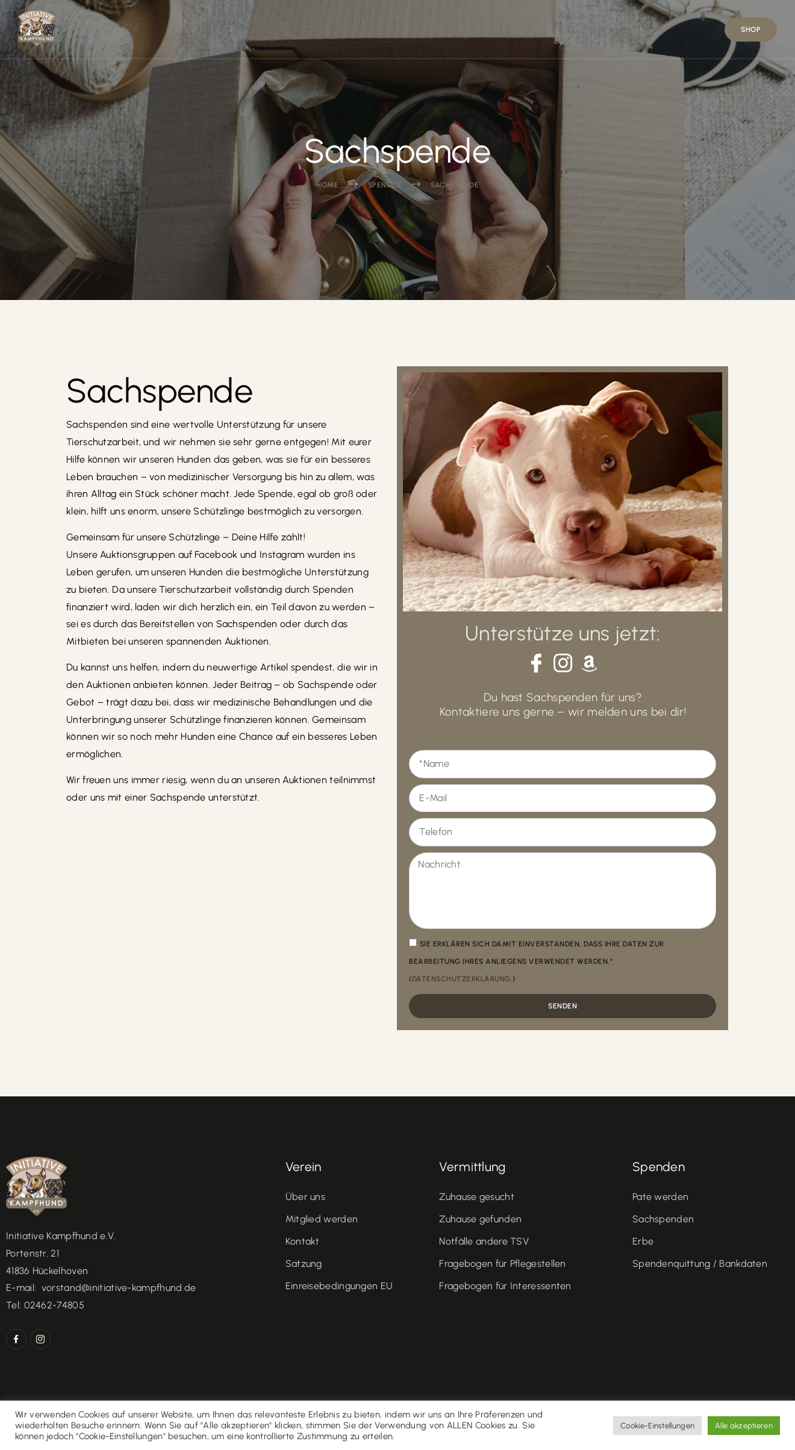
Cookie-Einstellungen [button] (657, 1425)
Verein (315, 29)
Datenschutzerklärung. (462, 979)
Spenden (594, 29)
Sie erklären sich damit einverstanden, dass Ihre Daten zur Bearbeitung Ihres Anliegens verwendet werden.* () (536, 961)
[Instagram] (562, 663)
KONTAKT (673, 29)
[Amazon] (590, 663)
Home (249, 29)
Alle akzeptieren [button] (744, 1425)
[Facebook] (536, 663)
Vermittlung (405, 29)
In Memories (506, 29)
